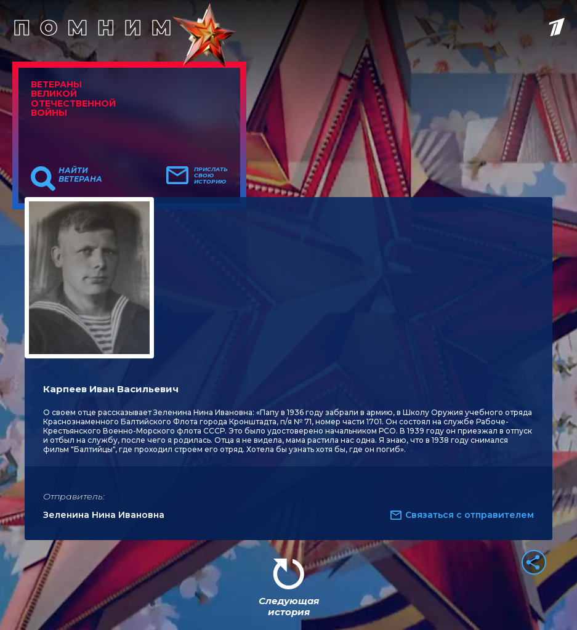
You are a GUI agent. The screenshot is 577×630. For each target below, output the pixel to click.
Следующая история (289, 606)
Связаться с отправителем (469, 514)
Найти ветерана (80, 175)
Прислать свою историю (211, 175)
